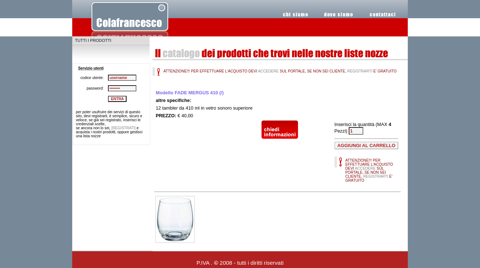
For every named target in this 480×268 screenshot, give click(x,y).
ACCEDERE (268, 71)
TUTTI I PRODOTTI (93, 40)
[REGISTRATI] (123, 128)
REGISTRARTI (359, 71)
